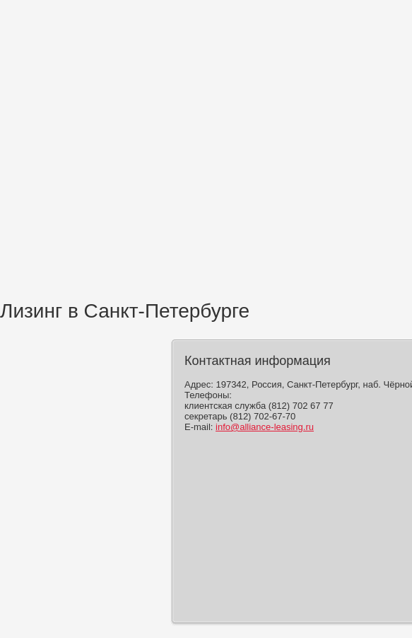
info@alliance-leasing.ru (265, 427)
